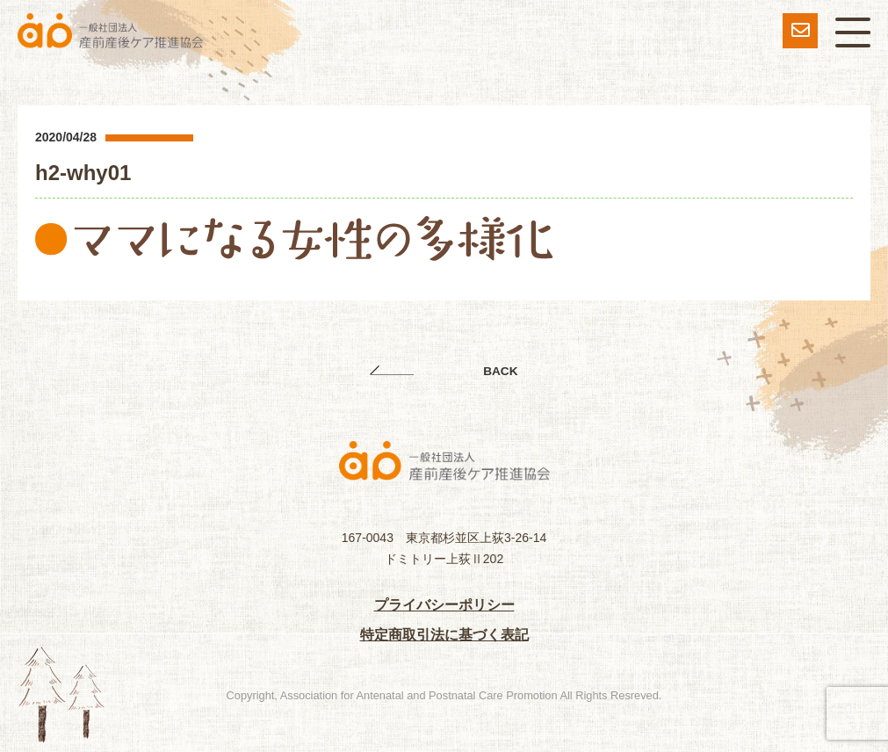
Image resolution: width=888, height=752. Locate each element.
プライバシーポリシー (444, 605)
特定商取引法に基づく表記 (444, 635)
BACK (500, 371)
